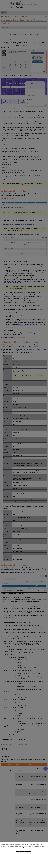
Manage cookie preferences (23, 851)
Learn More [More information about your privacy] (23, 847)
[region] (24, 848)
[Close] (45, 845)
